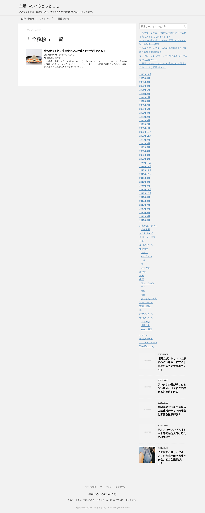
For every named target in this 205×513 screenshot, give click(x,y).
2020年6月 (144, 143)
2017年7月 (144, 205)
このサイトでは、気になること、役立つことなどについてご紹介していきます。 (102, 500)
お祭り (144, 252)
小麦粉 (57, 57)
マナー (144, 287)
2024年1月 (144, 97)
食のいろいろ (68, 55)
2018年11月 (145, 170)
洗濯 (143, 294)
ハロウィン (146, 256)
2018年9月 (144, 178)
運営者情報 (63, 18)
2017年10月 (145, 193)
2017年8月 (144, 201)
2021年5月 (144, 112)
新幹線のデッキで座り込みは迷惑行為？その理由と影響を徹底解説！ (172, 411)
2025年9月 (144, 78)
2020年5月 (144, 147)
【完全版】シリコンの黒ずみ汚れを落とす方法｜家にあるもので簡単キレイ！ (172, 364)
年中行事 (143, 248)
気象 (141, 275)
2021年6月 (144, 109)
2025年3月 (144, 82)
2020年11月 (145, 135)
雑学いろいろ (146, 314)
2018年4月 (144, 185)
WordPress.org (146, 346)
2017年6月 (144, 208)
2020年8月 (144, 139)
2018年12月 (145, 166)
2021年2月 (144, 124)
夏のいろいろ (146, 245)
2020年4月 (144, 151)
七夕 (143, 260)
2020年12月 (145, 132)
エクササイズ (146, 233)
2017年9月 (144, 197)
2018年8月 (144, 182)
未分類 (142, 271)
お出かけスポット (148, 225)
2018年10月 (145, 174)
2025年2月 (144, 86)
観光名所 (145, 229)
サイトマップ (46, 18)
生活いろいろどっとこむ (39, 6)
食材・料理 (146, 329)
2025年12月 (145, 74)
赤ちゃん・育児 (149, 298)
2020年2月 (144, 159)
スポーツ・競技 (147, 237)
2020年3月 (144, 155)
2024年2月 (144, 93)
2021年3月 (144, 120)
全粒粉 (50, 57)
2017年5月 (144, 212)
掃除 (143, 291)
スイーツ (145, 321)
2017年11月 (145, 189)
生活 (141, 279)
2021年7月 (144, 105)
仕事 (141, 241)
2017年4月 (144, 216)
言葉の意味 (145, 306)
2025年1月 (144, 89)
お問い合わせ (27, 18)
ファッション (147, 283)
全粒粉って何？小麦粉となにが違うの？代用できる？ (75, 50)
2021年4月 (144, 116)
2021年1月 (144, 128)
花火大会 (145, 268)
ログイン (143, 334)
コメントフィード (148, 342)
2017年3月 (144, 220)
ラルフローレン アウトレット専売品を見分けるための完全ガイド (172, 433)
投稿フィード (146, 338)
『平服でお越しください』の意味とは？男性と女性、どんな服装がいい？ (172, 458)
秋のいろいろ (146, 302)
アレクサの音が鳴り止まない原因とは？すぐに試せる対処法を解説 (172, 388)
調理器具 (145, 325)
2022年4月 (144, 101)
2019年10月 (145, 162)
